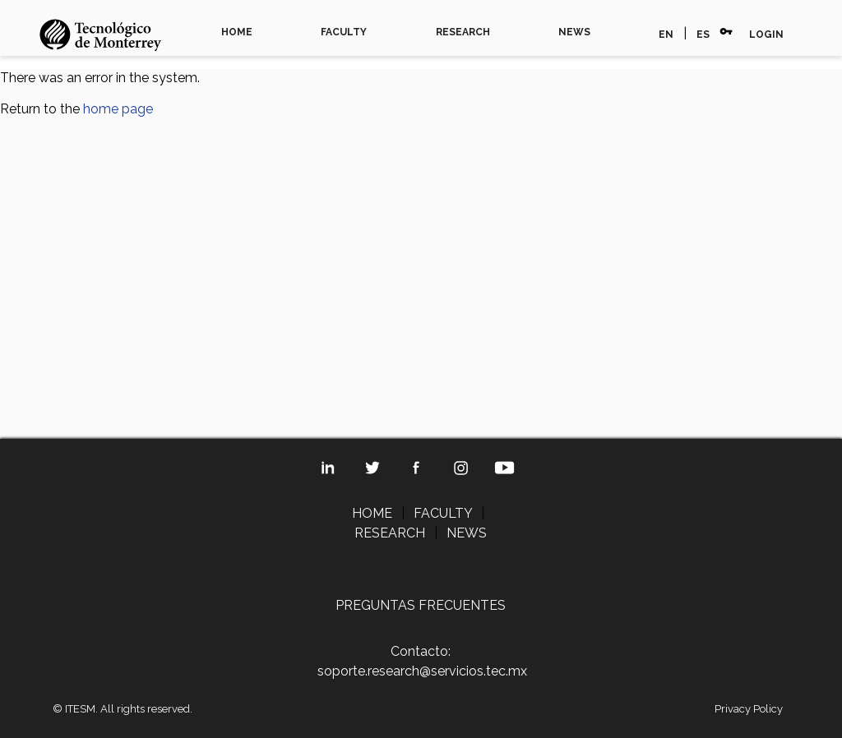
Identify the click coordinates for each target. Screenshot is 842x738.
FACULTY (344, 32)
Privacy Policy (749, 709)
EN (666, 34)
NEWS (574, 32)
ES (703, 34)
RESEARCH (463, 32)
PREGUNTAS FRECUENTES (420, 605)
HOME (236, 32)
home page (118, 109)
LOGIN (766, 34)
